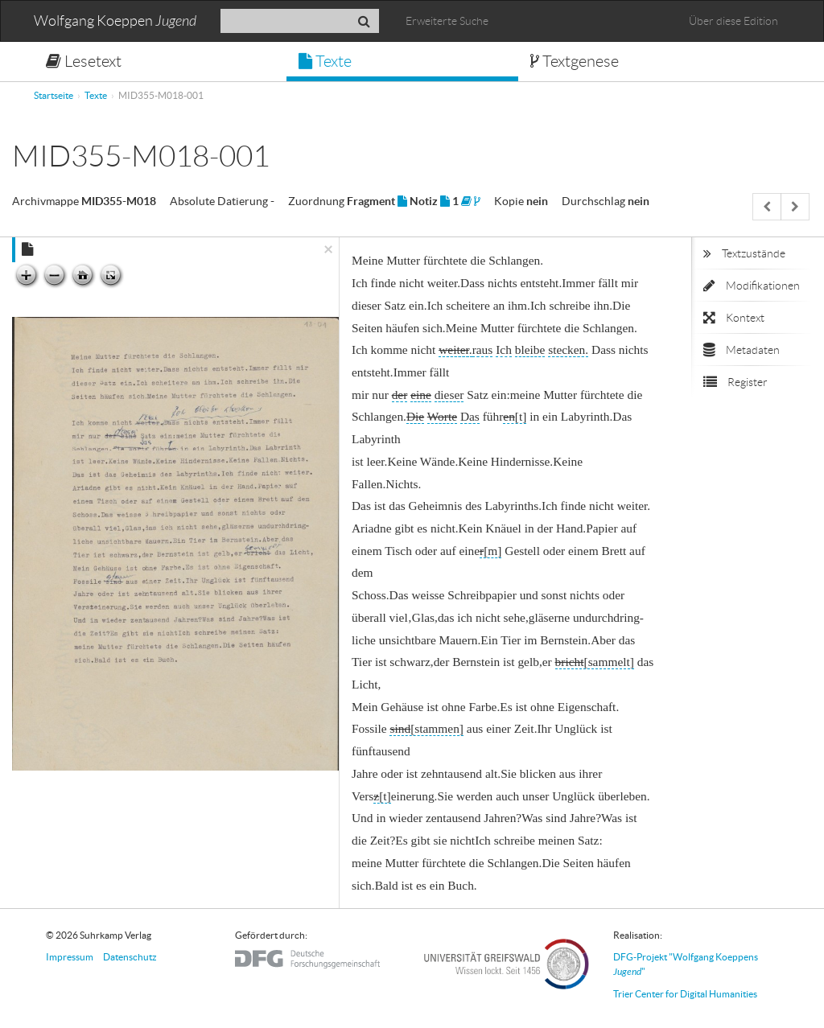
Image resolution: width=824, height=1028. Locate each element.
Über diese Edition (733, 20)
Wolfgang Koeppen (115, 21)
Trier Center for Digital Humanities (685, 994)
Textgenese (574, 61)
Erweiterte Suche (447, 20)
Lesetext (84, 61)
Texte (325, 61)
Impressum (69, 957)
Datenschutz (130, 957)
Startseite (53, 95)
